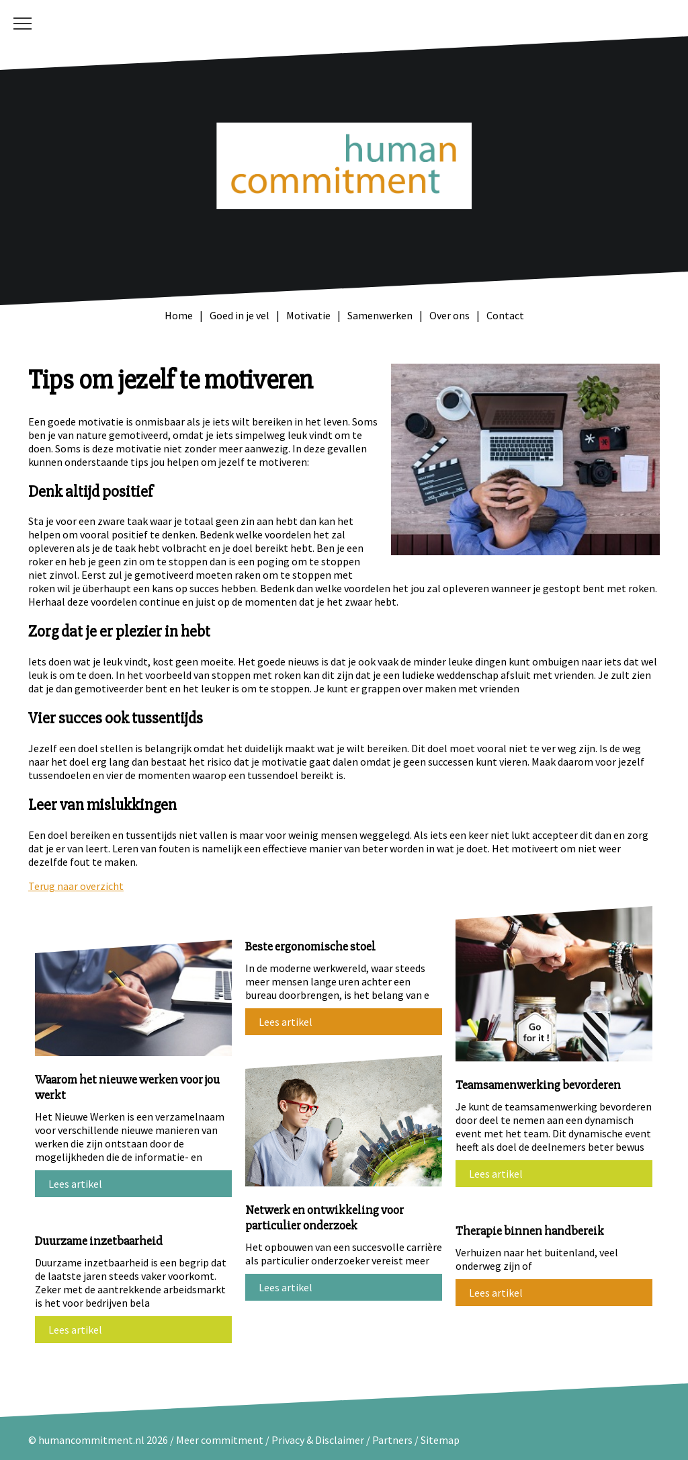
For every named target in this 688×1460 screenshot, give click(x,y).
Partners (392, 1440)
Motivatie (308, 315)
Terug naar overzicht (76, 886)
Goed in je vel (239, 315)
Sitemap (440, 1440)
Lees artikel (75, 1183)
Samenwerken (380, 315)
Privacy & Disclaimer (318, 1440)
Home (179, 315)
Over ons (449, 315)
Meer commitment (219, 1440)
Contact (505, 315)
